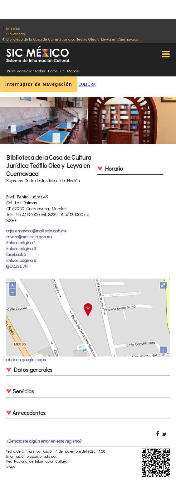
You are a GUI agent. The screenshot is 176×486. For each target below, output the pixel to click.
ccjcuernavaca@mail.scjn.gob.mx (36, 231)
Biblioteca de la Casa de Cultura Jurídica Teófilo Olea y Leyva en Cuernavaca (72, 38)
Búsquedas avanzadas (26, 70)
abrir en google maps (26, 359)
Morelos (13, 28)
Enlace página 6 (21, 260)
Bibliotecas (15, 33)
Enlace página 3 (21, 248)
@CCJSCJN (16, 266)
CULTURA (86, 84)
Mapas (73, 70)
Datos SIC (56, 70)
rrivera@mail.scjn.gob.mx (29, 237)
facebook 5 (16, 254)
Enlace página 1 (20, 242)
